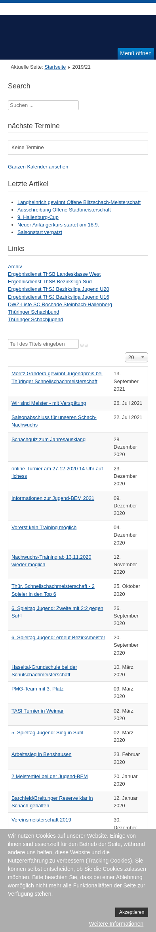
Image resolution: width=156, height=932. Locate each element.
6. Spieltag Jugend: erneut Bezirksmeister (58, 637)
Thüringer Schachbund (33, 312)
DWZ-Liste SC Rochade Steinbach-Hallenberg (60, 304)
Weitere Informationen (116, 924)
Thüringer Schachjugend (35, 319)
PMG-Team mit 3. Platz (37, 689)
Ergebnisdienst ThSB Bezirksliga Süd (50, 281)
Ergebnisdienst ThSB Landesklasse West (54, 274)
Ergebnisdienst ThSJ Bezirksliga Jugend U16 (58, 297)
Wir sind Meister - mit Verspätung (48, 403)
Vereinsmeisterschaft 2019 (41, 820)
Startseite (55, 67)
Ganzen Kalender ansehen (38, 167)
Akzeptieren (131, 912)
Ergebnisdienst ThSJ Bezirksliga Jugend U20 (58, 289)
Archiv (15, 266)
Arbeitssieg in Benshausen (41, 754)
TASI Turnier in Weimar (37, 711)
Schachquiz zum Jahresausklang (48, 439)
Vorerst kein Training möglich (43, 527)
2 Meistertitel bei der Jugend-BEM (49, 776)
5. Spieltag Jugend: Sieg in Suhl (47, 732)
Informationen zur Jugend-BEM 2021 (52, 498)
